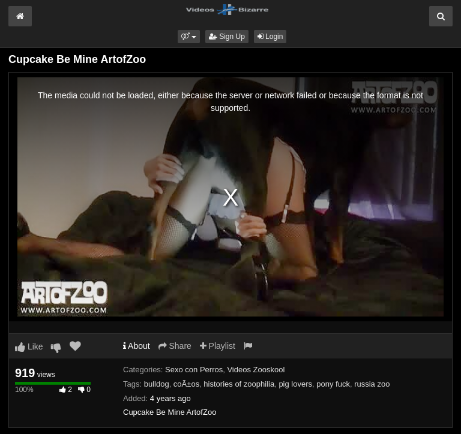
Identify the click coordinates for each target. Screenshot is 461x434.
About (136, 346)
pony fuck (333, 383)
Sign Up (227, 36)
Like (29, 346)
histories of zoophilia (238, 383)
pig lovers (295, 383)
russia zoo (372, 383)
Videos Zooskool (256, 369)
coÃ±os (186, 383)
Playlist (217, 346)
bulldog (156, 383)
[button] (189, 36)
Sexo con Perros (194, 369)
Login (270, 36)
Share (174, 346)
